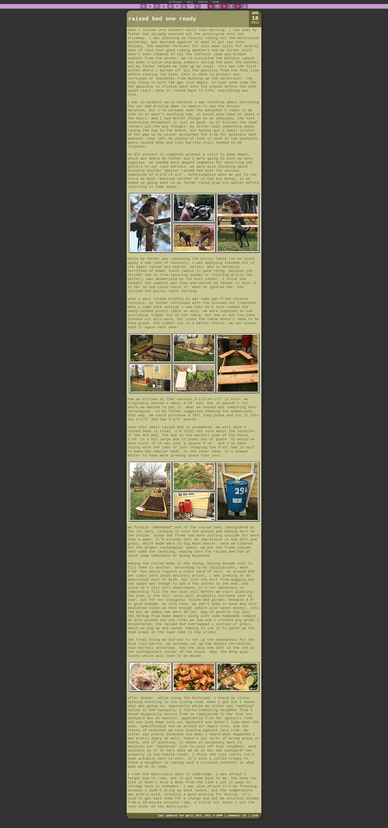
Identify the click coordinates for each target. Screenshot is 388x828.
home (216, 2)
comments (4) (237, 815)
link (255, 815)
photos (203, 2)
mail (190, 2)
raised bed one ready (162, 19)
